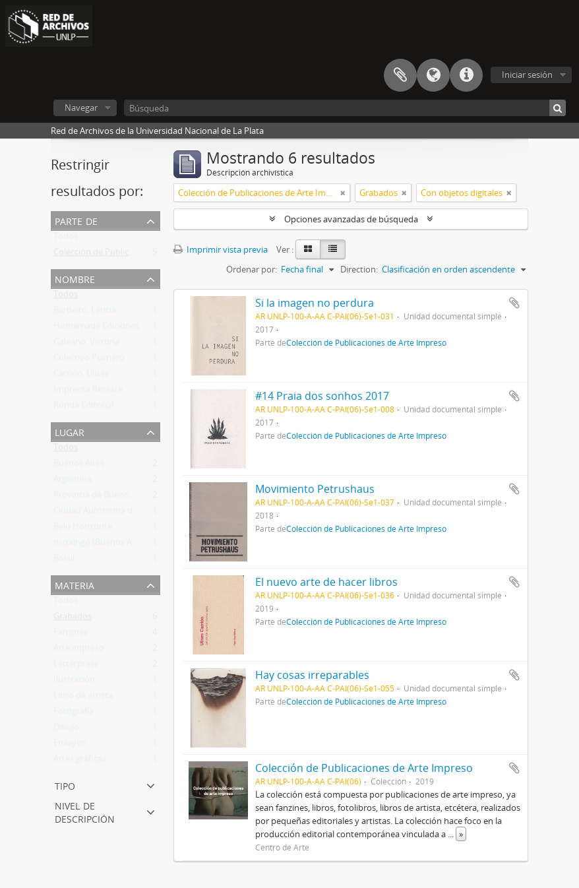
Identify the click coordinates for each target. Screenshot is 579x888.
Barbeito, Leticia (84, 313)
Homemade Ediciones (96, 328)
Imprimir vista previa (220, 249)
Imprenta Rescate (88, 392)
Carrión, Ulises (81, 376)
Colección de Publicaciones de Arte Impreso (138, 255)
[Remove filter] (343, 192)
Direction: (359, 269)
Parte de (76, 220)
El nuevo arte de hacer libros (326, 582)
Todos (65, 239)
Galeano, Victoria (86, 344)
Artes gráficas (79, 761)
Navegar (81, 107)
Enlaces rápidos (466, 75)
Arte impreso (78, 650)
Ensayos (69, 745)
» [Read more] (461, 834)
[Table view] (333, 249)
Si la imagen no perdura (314, 303)
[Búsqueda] (345, 108)
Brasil (64, 561)
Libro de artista (83, 698)
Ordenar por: (251, 269)
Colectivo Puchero (89, 360)
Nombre (75, 278)
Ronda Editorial (83, 408)
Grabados (72, 619)
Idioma (433, 75)
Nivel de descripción (85, 811)
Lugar (69, 431)
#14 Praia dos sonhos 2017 (322, 396)
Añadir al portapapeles (514, 302)
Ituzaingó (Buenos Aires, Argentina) (122, 545)
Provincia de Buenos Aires (103, 497)
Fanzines (70, 635)
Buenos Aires (78, 466)
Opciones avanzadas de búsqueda (351, 219)
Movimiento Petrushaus (315, 489)
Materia (74, 584)
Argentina (72, 482)
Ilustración (74, 682)
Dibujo (66, 730)
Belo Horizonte (82, 529)
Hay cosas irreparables (312, 675)
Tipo (65, 785)
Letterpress (75, 666)
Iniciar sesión (527, 74)
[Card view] (307, 249)
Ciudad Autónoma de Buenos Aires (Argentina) (144, 513)
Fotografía (73, 714)
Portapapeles (400, 75)
